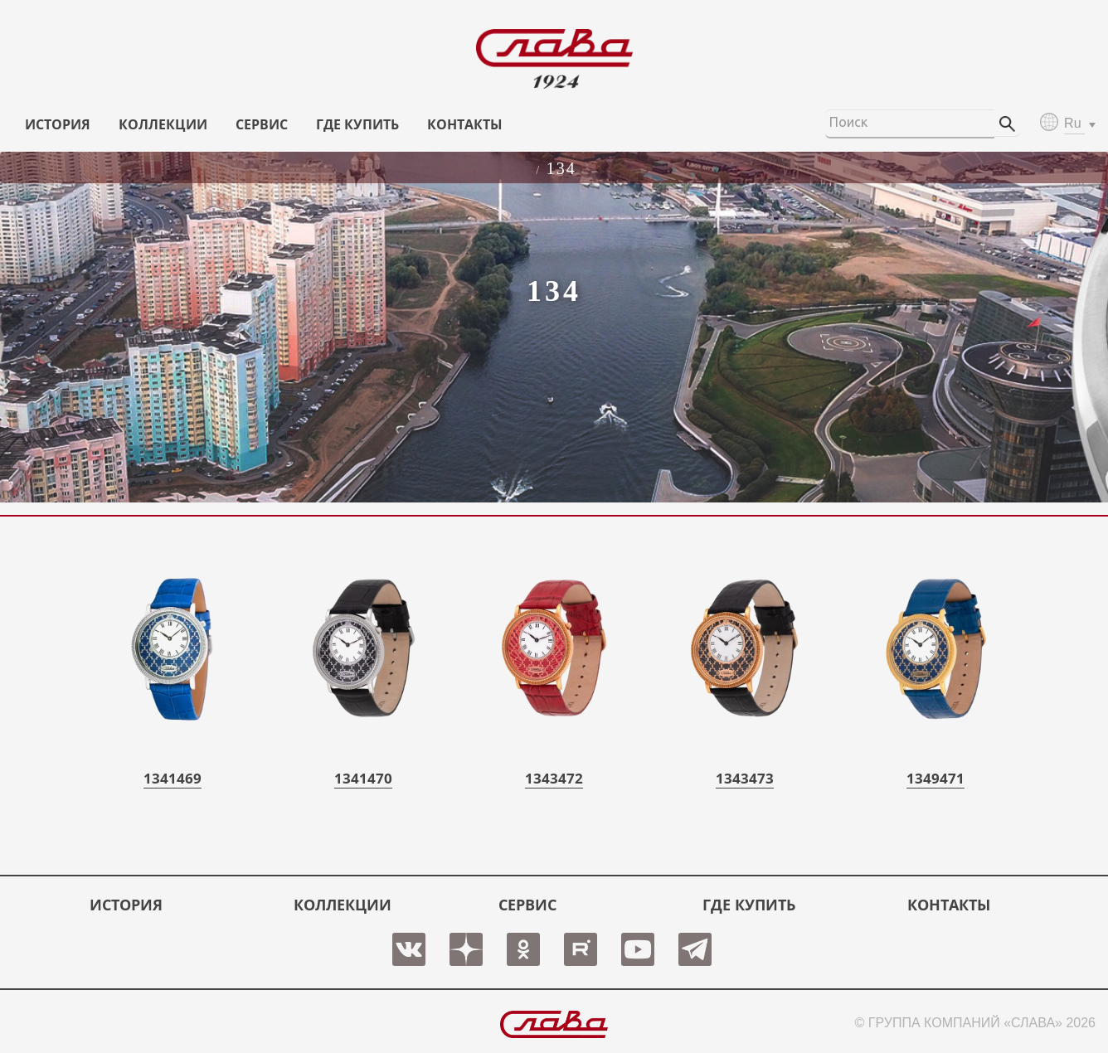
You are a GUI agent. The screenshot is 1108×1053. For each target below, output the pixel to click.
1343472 (554, 778)
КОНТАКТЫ (465, 124)
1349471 (935, 778)
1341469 (172, 778)
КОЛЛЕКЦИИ (163, 124)
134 (561, 168)
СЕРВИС (262, 124)
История (57, 124)
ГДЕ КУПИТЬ (357, 124)
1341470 (363, 778)
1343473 (745, 778)
